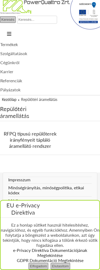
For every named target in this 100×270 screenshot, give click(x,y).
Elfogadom (38, 266)
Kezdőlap (9, 99)
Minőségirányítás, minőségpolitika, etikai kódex (46, 190)
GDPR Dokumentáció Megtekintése (50, 260)
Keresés (7, 20)
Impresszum (19, 179)
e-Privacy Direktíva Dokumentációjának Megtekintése (50, 253)
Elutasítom (60, 266)
